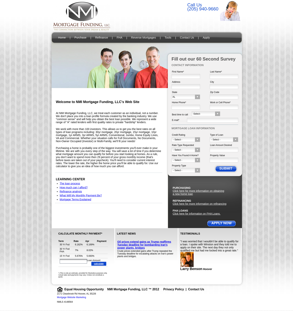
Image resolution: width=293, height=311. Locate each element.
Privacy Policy (173, 289)
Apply (206, 37)
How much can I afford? (74, 187)
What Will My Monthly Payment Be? (81, 195)
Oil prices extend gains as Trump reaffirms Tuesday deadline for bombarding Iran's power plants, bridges (144, 244)
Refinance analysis (71, 191)
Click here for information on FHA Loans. (197, 213)
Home (62, 37)
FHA (119, 37)
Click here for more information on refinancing (199, 203)
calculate (99, 263)
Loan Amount (94, 260)
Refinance (101, 37)
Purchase (80, 37)
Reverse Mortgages (143, 37)
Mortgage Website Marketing (71, 297)
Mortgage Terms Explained (75, 199)
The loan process (70, 183)
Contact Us (187, 37)
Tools (168, 37)
